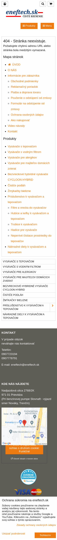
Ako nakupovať (20, 120)
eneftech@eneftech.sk (25, 364)
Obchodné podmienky (24, 81)
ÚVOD (14, 64)
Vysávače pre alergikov (22, 157)
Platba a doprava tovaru (26, 92)
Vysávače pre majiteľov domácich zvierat (26, 279)
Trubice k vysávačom (24, 224)
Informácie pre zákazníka (23, 75)
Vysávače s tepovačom (22, 146)
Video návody (16, 125)
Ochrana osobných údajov (27, 114)
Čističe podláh (17, 185)
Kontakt (12, 131)
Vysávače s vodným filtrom (24, 151)
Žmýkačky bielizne (19, 191)
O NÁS (12, 70)
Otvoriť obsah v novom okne (24, 459)
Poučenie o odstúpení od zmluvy (31, 97)
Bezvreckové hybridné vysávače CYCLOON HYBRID (25, 288)
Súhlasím (45, 535)
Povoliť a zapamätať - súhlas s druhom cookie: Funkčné (24, 448)
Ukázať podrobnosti (13, 533)
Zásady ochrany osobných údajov (36, 524)
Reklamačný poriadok (24, 86)
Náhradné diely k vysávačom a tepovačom (23, 316)
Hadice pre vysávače (24, 229)
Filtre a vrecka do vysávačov (28, 207)
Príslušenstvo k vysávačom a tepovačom (29, 307)
